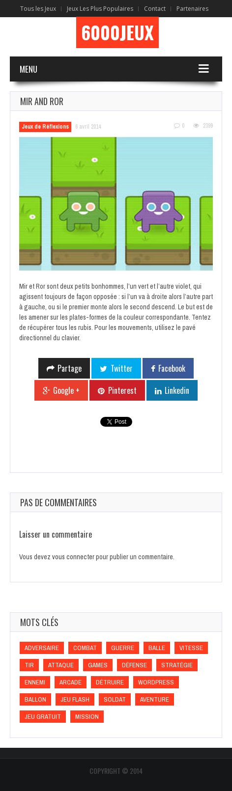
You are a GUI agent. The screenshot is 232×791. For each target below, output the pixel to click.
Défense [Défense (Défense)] (134, 665)
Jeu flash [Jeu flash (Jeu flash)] (74, 699)
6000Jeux (117, 32)
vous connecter (73, 556)
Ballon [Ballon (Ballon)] (35, 699)
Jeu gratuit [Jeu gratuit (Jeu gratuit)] (43, 716)
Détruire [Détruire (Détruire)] (110, 682)
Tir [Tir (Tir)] (29, 665)
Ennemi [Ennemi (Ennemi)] (35, 682)
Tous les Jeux (38, 8)
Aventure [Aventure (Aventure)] (154, 699)
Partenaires (192, 8)
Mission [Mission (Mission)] (87, 716)
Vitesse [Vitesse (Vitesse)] (191, 648)
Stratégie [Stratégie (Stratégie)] (177, 665)
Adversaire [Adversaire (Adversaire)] (42, 648)
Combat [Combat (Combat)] (85, 648)
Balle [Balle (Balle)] (156, 648)
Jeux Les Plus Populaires (100, 8)
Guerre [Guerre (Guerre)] (122, 648)
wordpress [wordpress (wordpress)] (156, 682)
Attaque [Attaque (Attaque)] (61, 665)
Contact (155, 8)
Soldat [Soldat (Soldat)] (115, 699)
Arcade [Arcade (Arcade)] (70, 682)
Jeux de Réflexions (45, 127)
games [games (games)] (98, 665)
